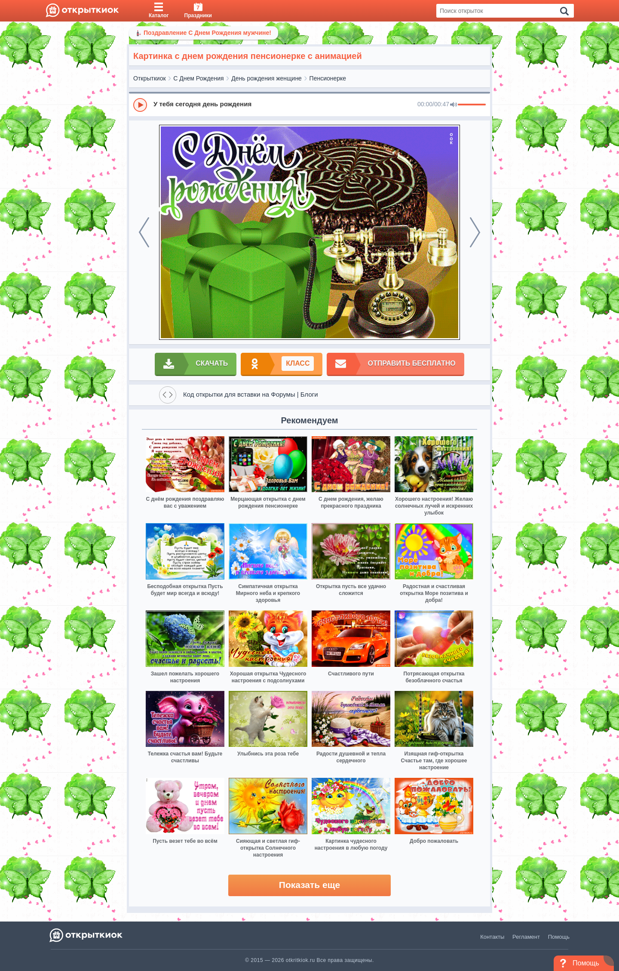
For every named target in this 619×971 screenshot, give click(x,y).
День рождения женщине (266, 78)
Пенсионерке (328, 78)
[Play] (140, 105)
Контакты (492, 937)
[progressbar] (472, 105)
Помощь (559, 937)
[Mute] (453, 105)
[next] (475, 232)
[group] (309, 104)
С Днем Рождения (198, 78)
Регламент (526, 937)
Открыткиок (149, 78)
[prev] (144, 232)
